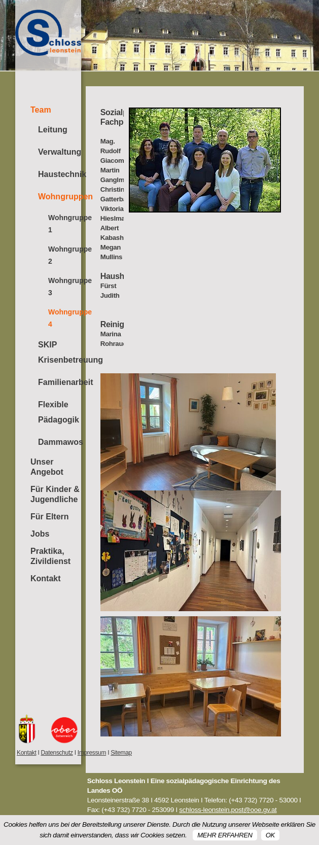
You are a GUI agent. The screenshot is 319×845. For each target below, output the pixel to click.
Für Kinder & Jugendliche (55, 494)
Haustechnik (59, 174)
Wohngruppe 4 (64, 318)
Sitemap (121, 752)
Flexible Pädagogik (58, 412)
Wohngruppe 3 (64, 286)
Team (40, 109)
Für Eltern (49, 516)
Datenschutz (57, 752)
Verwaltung (59, 152)
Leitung (52, 129)
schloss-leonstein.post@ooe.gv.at (227, 810)
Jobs (39, 534)
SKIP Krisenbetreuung (59, 352)
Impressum (92, 752)
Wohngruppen (59, 196)
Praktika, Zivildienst (50, 556)
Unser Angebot (46, 466)
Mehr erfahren (224, 835)
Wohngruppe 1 (64, 224)
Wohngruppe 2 (64, 255)
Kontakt (45, 578)
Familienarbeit (59, 382)
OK (270, 835)
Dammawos (59, 442)
